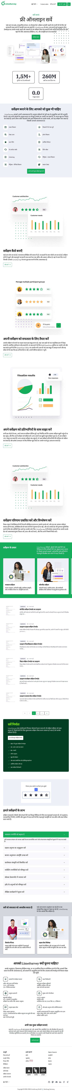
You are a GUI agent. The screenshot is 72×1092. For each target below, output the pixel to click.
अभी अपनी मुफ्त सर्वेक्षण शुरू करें (36, 171)
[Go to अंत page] (47, 713)
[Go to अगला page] (42, 713)
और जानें (7, 264)
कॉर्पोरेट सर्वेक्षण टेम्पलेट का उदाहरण (30, 609)
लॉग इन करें (53, 4)
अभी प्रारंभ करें (35, 1040)
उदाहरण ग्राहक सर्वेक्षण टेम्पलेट (29, 627)
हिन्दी (34, 4)
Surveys (22, 606)
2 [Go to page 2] (37, 713)
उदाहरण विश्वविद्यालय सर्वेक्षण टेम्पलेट (31, 644)
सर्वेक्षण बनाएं (36, 37)
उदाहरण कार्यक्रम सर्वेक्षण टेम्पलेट (29, 679)
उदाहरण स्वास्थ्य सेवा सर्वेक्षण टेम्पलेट (30, 696)
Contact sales (44, 4)
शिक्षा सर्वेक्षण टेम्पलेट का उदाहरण (30, 661)
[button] (69, 4)
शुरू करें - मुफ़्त (62, 4)
